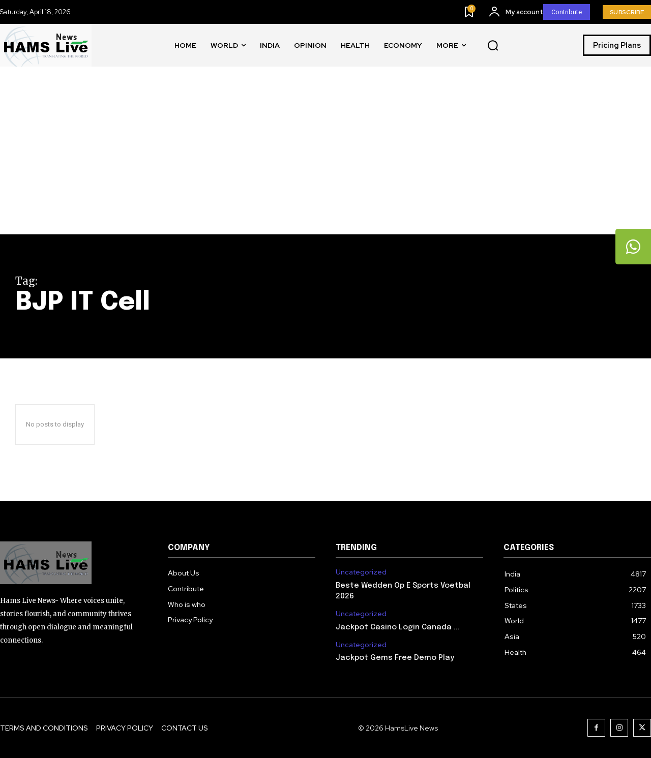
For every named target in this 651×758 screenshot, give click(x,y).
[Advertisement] (325, 158)
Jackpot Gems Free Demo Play (395, 658)
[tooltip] (633, 246)
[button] (493, 45)
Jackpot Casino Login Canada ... (398, 627)
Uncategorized (361, 572)
